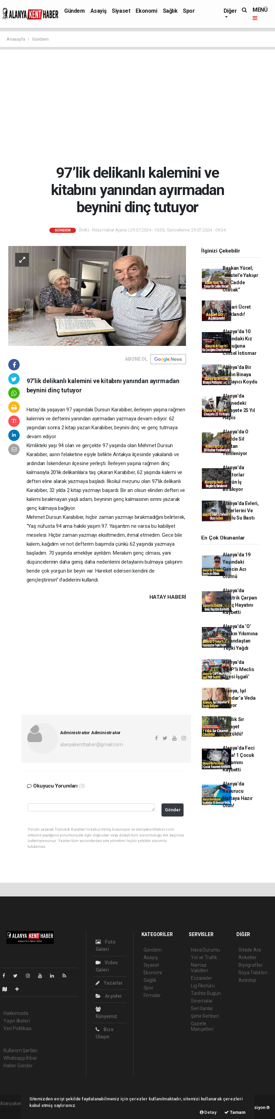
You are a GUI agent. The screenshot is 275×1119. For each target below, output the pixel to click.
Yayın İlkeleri (16, 1021)
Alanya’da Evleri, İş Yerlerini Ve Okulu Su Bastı (241, 511)
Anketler (247, 957)
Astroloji (247, 980)
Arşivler (109, 996)
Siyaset (121, 11)
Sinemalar (202, 1001)
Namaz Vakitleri (199, 967)
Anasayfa (16, 39)
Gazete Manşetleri (202, 1026)
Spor (189, 11)
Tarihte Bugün (206, 993)
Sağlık (170, 11)
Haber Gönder (18, 1065)
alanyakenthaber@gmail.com (91, 744)
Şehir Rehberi (205, 1016)
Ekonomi (146, 11)
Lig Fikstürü (203, 985)
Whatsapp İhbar (20, 1058)
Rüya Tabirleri (252, 972)
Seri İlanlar (202, 1008)
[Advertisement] (137, 107)
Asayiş (98, 11)
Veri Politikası (17, 1028)
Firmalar (152, 995)
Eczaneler (201, 978)
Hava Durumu (205, 950)
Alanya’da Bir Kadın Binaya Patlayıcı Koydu (240, 374)
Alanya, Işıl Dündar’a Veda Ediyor (239, 698)
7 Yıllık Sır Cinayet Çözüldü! (233, 727)
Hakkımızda (15, 1013)
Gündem (74, 11)
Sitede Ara (249, 950)
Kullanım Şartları (20, 1050)
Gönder (172, 809)
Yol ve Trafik (204, 957)
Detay (208, 1112)
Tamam (235, 1112)
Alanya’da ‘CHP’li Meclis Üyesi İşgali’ (238, 669)
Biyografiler (250, 965)
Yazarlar (109, 983)
